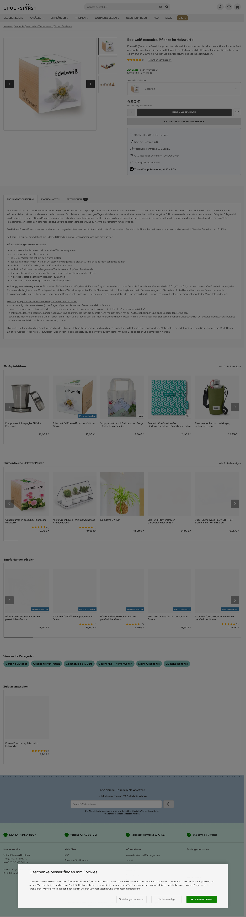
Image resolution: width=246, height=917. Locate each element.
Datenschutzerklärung (101, 888)
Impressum (134, 888)
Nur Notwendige (166, 899)
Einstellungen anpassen (131, 899)
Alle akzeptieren (201, 899)
